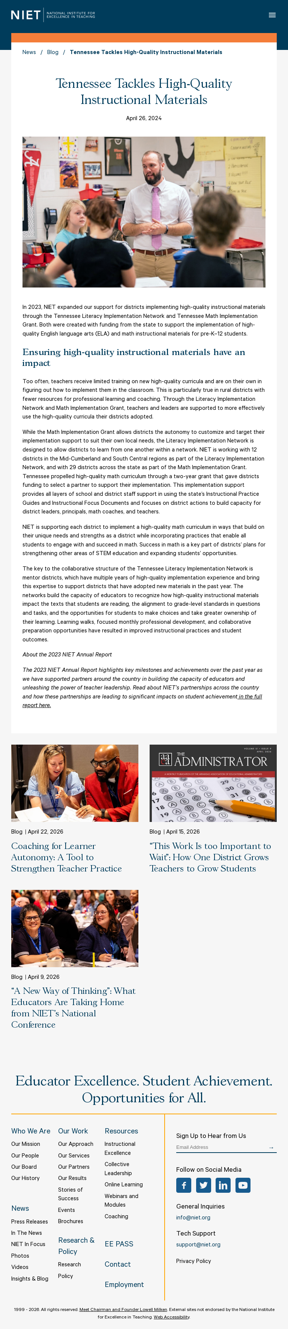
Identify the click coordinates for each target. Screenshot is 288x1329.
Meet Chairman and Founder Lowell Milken (123, 1310)
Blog (52, 53)
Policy (65, 1277)
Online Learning (124, 1185)
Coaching (116, 1217)
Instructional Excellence (120, 1149)
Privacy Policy (193, 1262)
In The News (26, 1234)
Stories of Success (70, 1195)
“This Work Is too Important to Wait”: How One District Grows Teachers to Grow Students (210, 857)
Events (66, 1211)
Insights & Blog (29, 1279)
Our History (25, 1179)
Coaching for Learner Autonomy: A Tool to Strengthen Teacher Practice (66, 857)
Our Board (24, 1168)
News (29, 53)
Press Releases (29, 1222)
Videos (19, 1268)
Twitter (203, 1185)
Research (69, 1265)
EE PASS (119, 1245)
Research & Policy (76, 1247)
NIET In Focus (28, 1245)
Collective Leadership (118, 1169)
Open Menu (273, 15)
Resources (121, 1132)
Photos (20, 1257)
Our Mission (25, 1145)
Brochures (70, 1222)
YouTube (243, 1185)
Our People (25, 1156)
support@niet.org (198, 1245)
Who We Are (30, 1132)
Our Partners (74, 1168)
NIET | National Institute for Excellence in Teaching (53, 15)
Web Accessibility (171, 1317)
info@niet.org (193, 1218)
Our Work (73, 1132)
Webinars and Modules (121, 1201)
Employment (124, 1286)
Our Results (72, 1179)
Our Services (74, 1156)
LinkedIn (223, 1185)
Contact (118, 1265)
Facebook (183, 1185)
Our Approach (75, 1145)
